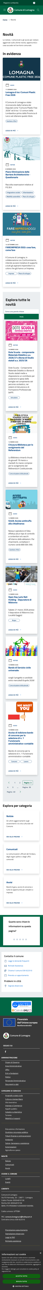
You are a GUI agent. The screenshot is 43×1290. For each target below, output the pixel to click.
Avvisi (10, 85)
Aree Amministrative (13, 1066)
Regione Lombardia (10, 2)
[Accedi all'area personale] (34, 3)
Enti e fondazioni (11, 1073)
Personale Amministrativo (15, 1080)
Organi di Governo (12, 1062)
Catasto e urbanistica (13, 1112)
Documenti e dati (12, 1084)
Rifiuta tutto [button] (21, 1281)
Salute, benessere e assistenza (17, 1143)
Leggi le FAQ (10, 1237)
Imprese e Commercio (13, 1105)
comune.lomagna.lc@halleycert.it (18, 1216)
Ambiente (9, 1139)
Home (5, 19)
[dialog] (21, 1270)
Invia (21, 316)
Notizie (10, 165)
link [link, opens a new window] (9, 1271)
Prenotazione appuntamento (16, 1230)
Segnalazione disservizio (14, 1233)
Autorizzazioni (10, 1147)
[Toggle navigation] (4, 9)
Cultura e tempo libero (14, 1099)
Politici (8, 1077)
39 (26, 787)
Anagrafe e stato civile (14, 1095)
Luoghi (8, 1178)
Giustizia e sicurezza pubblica (16, 1132)
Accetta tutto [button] (21, 1276)
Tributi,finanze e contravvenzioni (18, 1136)
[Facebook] (5, 1051)
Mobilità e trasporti (12, 1118)
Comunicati (9, 1164)
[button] (21, 1286)
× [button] (40, 1253)
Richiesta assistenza (13, 1241)
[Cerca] (38, 10)
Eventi (7, 1182)
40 (11, 791)
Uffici (7, 1069)
